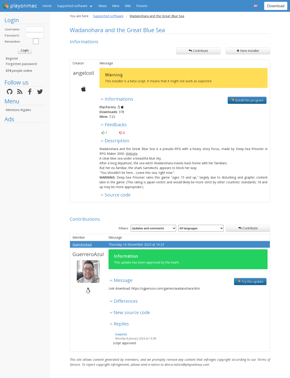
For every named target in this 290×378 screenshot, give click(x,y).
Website (132, 153)
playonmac (20, 6)
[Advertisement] (25, 193)
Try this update (250, 281)
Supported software (72, 6)
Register (12, 58)
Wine (115, 6)
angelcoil (83, 72)
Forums (141, 6)
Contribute (198, 50)
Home (47, 6)
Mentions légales (18, 110)
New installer (248, 50)
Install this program (247, 100)
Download (275, 5)
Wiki (128, 6)
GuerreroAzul (82, 244)
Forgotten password (21, 64)
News (102, 6)
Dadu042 (121, 334)
